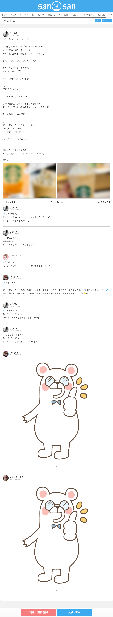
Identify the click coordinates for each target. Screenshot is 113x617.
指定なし (6, 160)
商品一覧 (51, 15)
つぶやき (41, 15)
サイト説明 (63, 15)
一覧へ (98, 20)
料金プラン (75, 15)
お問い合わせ (89, 15)
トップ (4, 15)
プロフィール (107, 20)
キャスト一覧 (16, 15)
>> (4, 214)
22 (56, 202)
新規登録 (101, 15)
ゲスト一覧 (29, 15)
